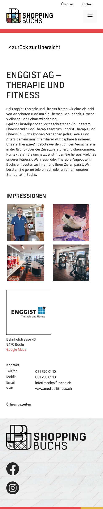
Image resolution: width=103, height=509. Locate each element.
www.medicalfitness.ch (53, 388)
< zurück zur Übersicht (34, 47)
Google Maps (16, 349)
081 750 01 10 (45, 371)
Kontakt (87, 4)
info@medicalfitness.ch (53, 383)
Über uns (67, 4)
